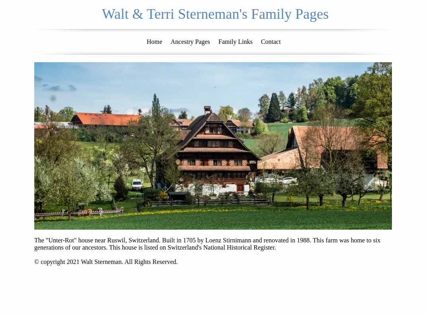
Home (154, 41)
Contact (271, 41)
